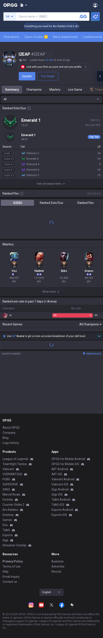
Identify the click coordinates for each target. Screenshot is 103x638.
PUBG (6, 479)
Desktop (8, 514)
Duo (5, 525)
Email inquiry (11, 576)
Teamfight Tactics (15, 464)
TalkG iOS (58, 504)
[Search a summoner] (83, 16)
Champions (11, 37)
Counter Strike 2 (13, 504)
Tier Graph (48, 76)
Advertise (58, 566)
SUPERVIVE (10, 484)
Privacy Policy (13, 561)
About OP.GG (11, 427)
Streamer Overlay (14, 545)
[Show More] (23, 5)
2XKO (6, 489)
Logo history (11, 443)
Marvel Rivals (11, 494)
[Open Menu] (95, 5)
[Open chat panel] (100, 76)
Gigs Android (60, 489)
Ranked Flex (85, 202)
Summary (12, 89)
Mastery (54, 89)
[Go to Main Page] (10, 5)
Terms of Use (12, 566)
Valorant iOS (60, 484)
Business (58, 561)
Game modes (36, 37)
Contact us (10, 581)
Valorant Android (63, 479)
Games (7, 520)
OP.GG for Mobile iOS (65, 464)
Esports (8, 535)
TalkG (6, 530)
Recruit (56, 571)
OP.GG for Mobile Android (68, 459)
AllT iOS (57, 474)
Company (9, 432)
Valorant (8, 469)
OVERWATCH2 (12, 474)
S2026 (17, 202)
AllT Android (60, 469)
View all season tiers (51, 183)
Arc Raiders (10, 509)
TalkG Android (61, 499)
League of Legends (15, 459)
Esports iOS (59, 514)
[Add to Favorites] (50, 54)
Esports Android (62, 509)
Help (6, 571)
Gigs (5, 540)
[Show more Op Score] (99, 336)
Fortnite (8, 499)
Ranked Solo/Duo (51, 202)
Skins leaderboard (65, 37)
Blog (6, 437)
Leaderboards (92, 37)
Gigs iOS (57, 494)
